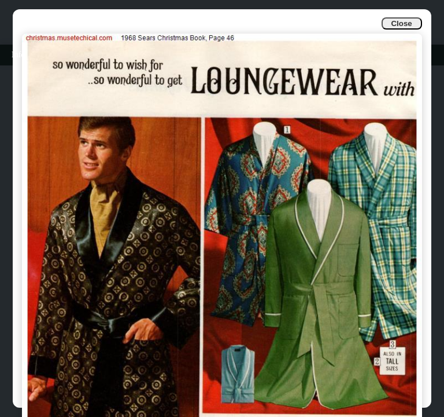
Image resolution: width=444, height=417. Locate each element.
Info (18, 54)
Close (401, 23)
